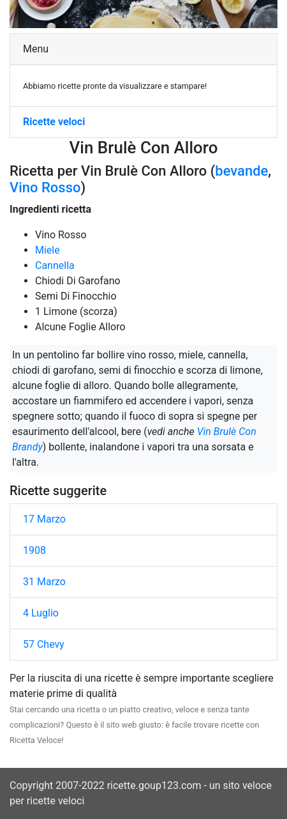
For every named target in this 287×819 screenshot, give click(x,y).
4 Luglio (41, 613)
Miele (47, 250)
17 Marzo (44, 519)
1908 (34, 550)
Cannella (55, 265)
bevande (241, 171)
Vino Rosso (45, 187)
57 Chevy (43, 644)
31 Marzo (44, 582)
